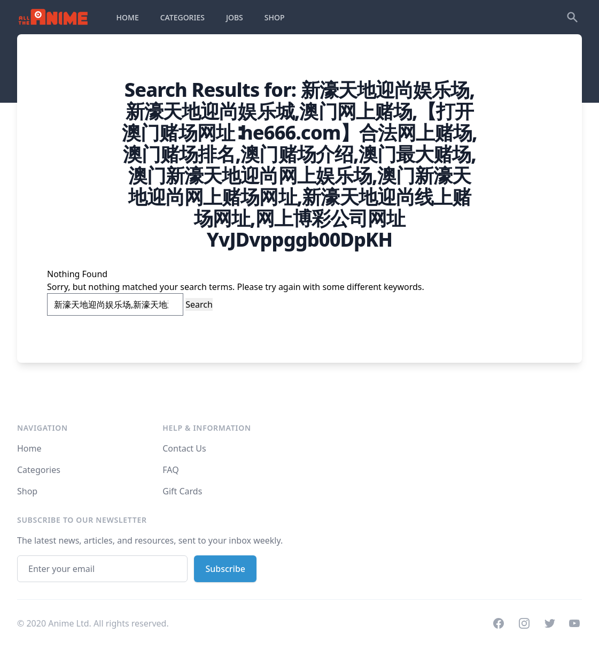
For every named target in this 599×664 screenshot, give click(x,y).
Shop (27, 491)
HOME (127, 17)
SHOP (275, 17)
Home (29, 448)
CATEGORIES (182, 17)
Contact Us (184, 448)
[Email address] (102, 568)
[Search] (572, 17)
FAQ (170, 470)
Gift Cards (182, 491)
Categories (38, 470)
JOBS (234, 17)
